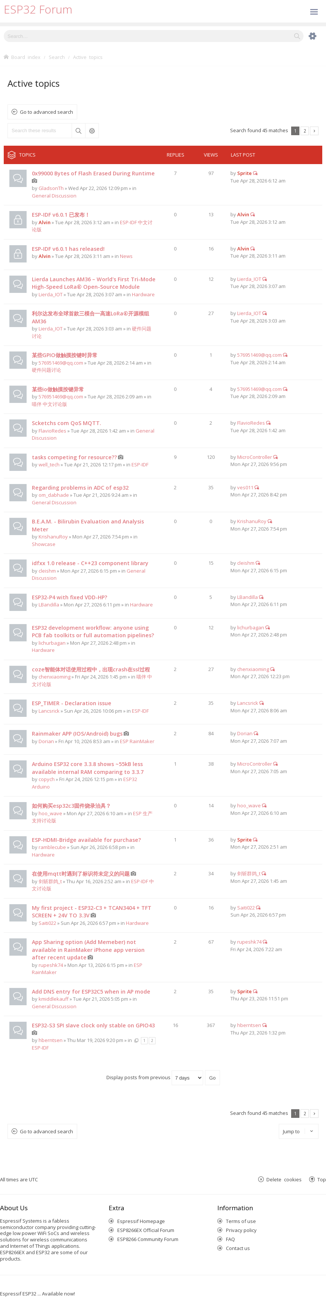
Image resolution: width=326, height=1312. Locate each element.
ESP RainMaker (137, 741)
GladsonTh (51, 188)
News (126, 256)
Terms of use (241, 1221)
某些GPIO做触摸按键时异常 (64, 355)
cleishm (47, 570)
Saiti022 (47, 923)
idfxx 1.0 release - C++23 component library (90, 563)
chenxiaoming (54, 676)
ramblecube (52, 847)
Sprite (244, 173)
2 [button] (305, 131)
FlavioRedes (52, 430)
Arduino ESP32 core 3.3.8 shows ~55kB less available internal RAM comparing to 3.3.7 (88, 767)
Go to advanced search (46, 112)
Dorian (46, 741)
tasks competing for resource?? (74, 457)
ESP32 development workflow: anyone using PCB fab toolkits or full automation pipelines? (93, 631)
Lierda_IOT (51, 294)
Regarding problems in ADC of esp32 (80, 487)
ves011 (245, 487)
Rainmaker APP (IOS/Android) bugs (77, 733)
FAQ (230, 1239)
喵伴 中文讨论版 (49, 404)
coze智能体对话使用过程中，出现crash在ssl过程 (91, 669)
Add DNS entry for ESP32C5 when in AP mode (91, 991)
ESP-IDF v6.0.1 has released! (68, 248)
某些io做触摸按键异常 (58, 389)
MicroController (254, 457)
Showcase (43, 544)
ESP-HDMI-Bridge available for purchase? (86, 839)
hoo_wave (50, 813)
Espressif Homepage (141, 1221)
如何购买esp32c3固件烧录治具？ (71, 805)
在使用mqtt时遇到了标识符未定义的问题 (81, 873)
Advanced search (92, 131)
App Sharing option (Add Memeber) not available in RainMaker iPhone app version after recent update (88, 949)
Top (321, 1179)
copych (47, 779)
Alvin (45, 222)
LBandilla (49, 604)
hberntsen (51, 1040)
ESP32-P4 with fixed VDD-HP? (69, 597)
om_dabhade (54, 495)
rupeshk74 (51, 965)
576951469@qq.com (61, 362)
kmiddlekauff (54, 998)
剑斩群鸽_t (50, 881)
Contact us (238, 1248)
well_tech (49, 464)
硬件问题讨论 (46, 369)
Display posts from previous (154, 1077)
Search (78, 131)
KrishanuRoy (53, 536)
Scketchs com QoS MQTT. (66, 423)
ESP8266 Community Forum (147, 1239)
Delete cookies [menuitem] (284, 1179)
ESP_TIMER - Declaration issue (71, 703)
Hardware (143, 294)
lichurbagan (52, 642)
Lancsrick (49, 710)
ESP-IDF (140, 464)
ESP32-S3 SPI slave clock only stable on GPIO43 (93, 1025)
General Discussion (54, 195)
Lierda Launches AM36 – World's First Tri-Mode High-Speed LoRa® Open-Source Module (94, 283)
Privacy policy (241, 1230)
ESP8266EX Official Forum (145, 1230)
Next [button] (314, 131)
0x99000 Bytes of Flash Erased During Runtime (93, 173)
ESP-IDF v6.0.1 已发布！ (61, 214)
